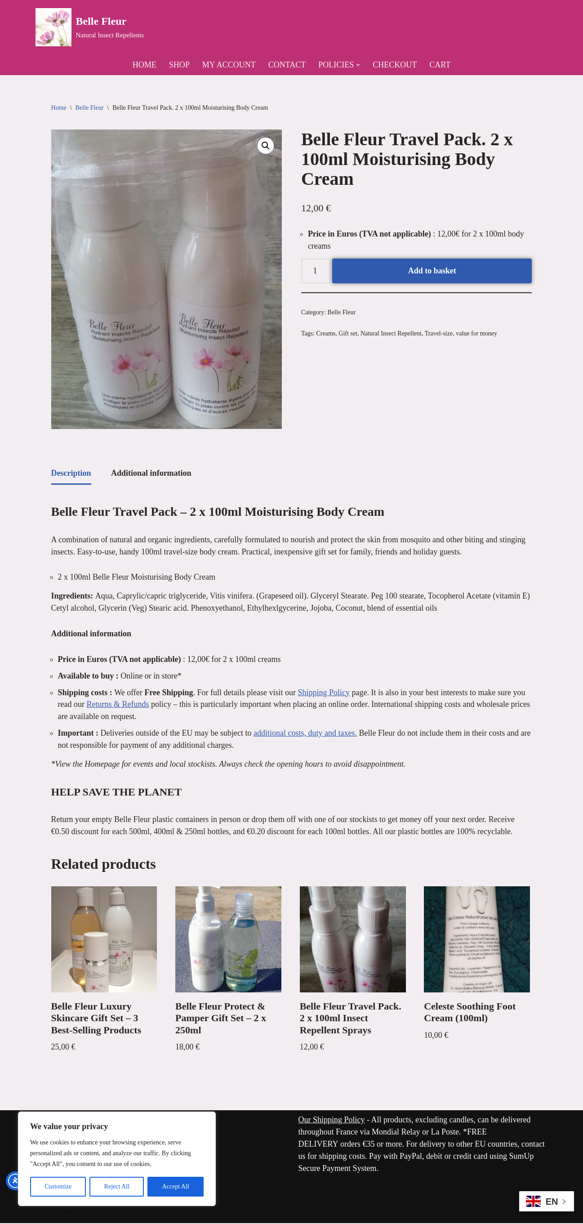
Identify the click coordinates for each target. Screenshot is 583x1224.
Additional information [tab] (151, 473)
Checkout (395, 64)
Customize (58, 1186)
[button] (358, 65)
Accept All (175, 1186)
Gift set (347, 334)
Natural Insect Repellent (391, 334)
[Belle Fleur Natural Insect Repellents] (90, 27)
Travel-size (439, 334)
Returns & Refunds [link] (118, 705)
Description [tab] (71, 473)
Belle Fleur (90, 108)
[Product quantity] (315, 271)
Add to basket (432, 271)
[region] (117, 1159)
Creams (326, 334)
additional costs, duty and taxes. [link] (305, 733)
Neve (44, 1212)
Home (144, 64)
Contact (287, 64)
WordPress (116, 1212)
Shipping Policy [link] (324, 692)
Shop (179, 64)
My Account (229, 64)
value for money (476, 334)
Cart (439, 64)
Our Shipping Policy (331, 1120)
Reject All (116, 1186)
